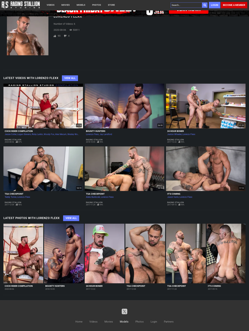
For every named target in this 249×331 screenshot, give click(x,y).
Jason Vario (173, 197)
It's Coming (173, 194)
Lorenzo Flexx (92, 134)
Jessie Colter (10, 134)
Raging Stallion (13, 140)
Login (214, 5)
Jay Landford (106, 134)
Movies (65, 5)
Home (78, 321)
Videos (50, 5)
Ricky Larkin (37, 134)
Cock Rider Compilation (19, 131)
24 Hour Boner (175, 131)
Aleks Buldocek (93, 197)
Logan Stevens (24, 134)
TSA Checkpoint (14, 194)
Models (81, 5)
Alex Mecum (61, 134)
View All (70, 78)
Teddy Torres (10, 197)
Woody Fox (49, 134)
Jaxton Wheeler (174, 134)
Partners (169, 321)
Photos (96, 5)
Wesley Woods (74, 134)
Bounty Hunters (95, 131)
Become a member (234, 5)
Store (111, 5)
